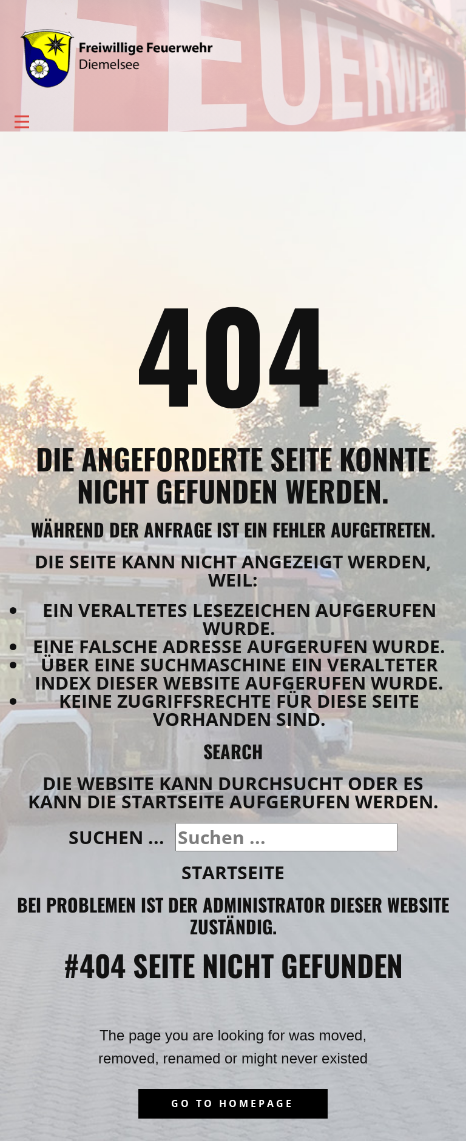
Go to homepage (232, 1103)
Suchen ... (116, 837)
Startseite (233, 872)
